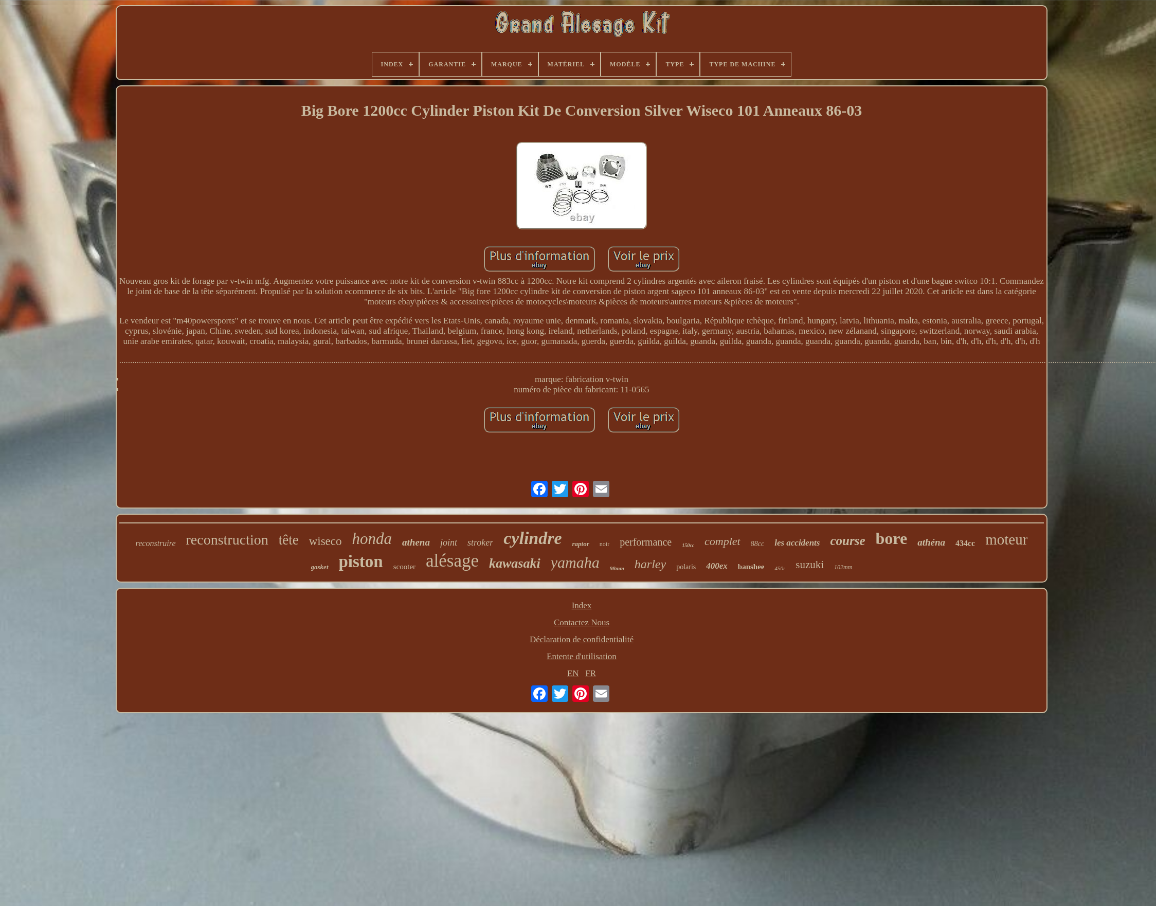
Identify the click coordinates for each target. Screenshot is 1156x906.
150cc (688, 545)
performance (646, 542)
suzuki (810, 564)
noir (604, 544)
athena (416, 542)
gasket (320, 567)
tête (289, 540)
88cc (757, 544)
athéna (931, 542)
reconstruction (227, 540)
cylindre (532, 538)
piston (361, 561)
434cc (965, 543)
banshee (751, 567)
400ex (717, 566)
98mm (617, 568)
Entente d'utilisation (582, 656)
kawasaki (514, 563)
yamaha (575, 562)
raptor (580, 544)
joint (448, 542)
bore (892, 538)
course (847, 541)
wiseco (325, 541)
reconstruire (156, 543)
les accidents (797, 543)
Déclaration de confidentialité (582, 639)
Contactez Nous (581, 622)
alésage (452, 561)
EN (573, 673)
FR (590, 673)
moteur (1006, 539)
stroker (480, 542)
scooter (404, 567)
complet (722, 541)
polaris (686, 567)
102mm (843, 567)
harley (650, 564)
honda (372, 539)
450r (779, 568)
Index (582, 605)
